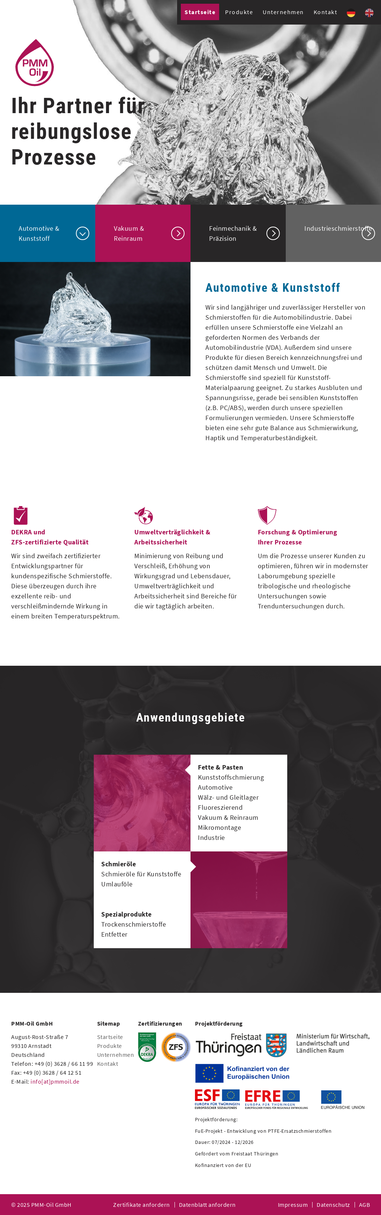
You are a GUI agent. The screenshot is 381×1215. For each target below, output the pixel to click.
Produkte (239, 12)
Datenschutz (333, 1204)
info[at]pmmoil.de (55, 1081)
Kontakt (325, 12)
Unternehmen (283, 12)
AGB (364, 1204)
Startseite (200, 12)
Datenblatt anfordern (207, 1204)
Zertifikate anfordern (141, 1204)
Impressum (293, 1204)
